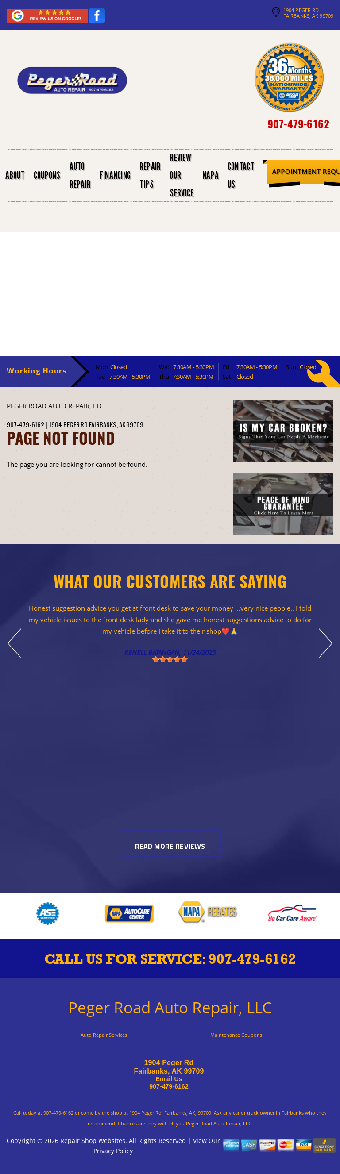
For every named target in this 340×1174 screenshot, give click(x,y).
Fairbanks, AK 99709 (116, 424)
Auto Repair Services (104, 1035)
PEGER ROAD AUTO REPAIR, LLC (55, 405)
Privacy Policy (113, 1151)
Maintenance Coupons (236, 1035)
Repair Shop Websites (92, 1140)
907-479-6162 (298, 123)
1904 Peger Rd (68, 424)
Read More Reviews (170, 847)
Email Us (168, 1078)
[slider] (170, 659)
